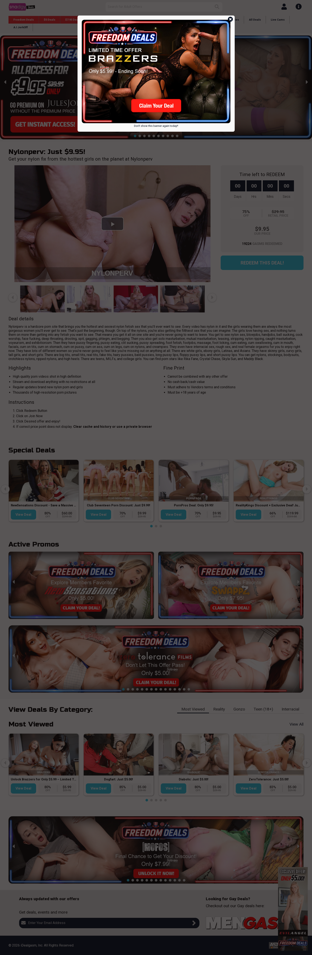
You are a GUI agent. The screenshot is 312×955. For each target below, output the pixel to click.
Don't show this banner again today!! (156, 125)
